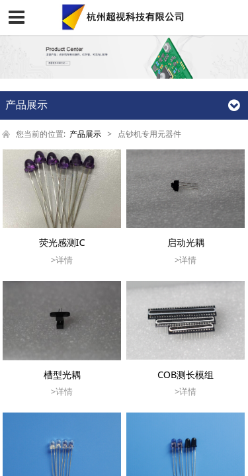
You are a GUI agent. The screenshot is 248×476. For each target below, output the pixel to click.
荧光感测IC (62, 242)
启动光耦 (185, 242)
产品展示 (85, 133)
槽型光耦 (62, 374)
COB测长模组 (185, 374)
